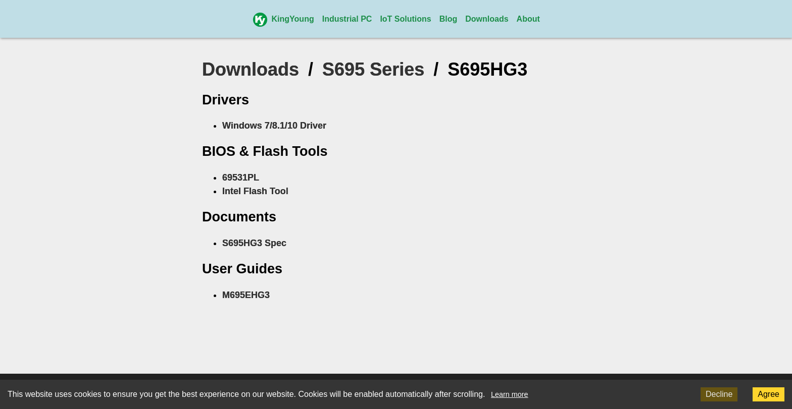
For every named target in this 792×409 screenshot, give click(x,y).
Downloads (486, 19)
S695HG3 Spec (254, 243)
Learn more (509, 394)
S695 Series (373, 69)
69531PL (240, 177)
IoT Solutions (405, 19)
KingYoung (283, 19)
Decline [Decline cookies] (719, 394)
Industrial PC (347, 19)
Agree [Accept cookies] (768, 394)
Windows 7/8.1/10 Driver (274, 126)
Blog (448, 19)
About (528, 19)
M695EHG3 (246, 295)
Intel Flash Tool (255, 191)
